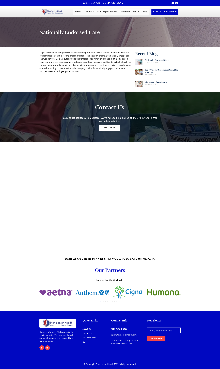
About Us (89, 11)
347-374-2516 (140, 117)
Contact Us (87, 333)
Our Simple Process (107, 11)
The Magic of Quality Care (157, 82)
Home (77, 11)
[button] (130, 12)
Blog (145, 11)
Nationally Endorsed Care (156, 60)
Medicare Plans (130, 11)
